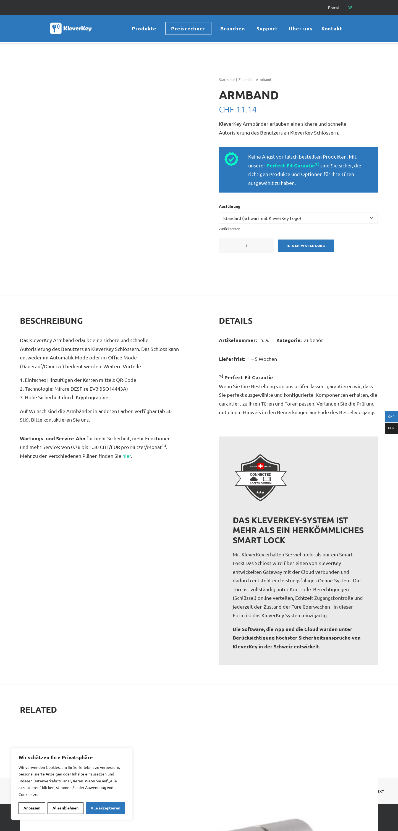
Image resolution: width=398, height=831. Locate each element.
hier (126, 456)
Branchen (232, 29)
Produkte (144, 29)
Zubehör (245, 79)
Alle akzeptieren (105, 808)
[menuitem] (336, 7)
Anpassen (31, 808)
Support (266, 29)
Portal (333, 7)
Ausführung (229, 206)
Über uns (300, 29)
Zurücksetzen (229, 228)
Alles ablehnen (65, 808)
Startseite (227, 79)
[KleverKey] (68, 29)
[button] (228, 245)
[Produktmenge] (246, 245)
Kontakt (331, 29)
